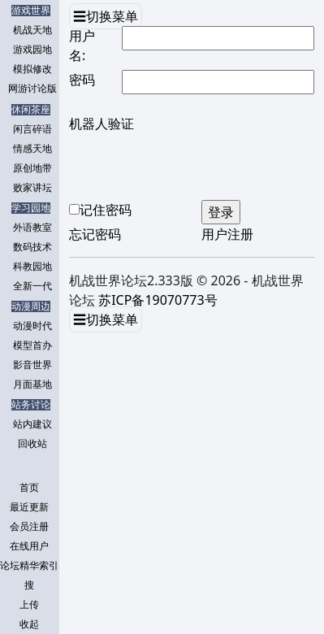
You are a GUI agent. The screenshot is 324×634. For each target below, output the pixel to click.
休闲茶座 (30, 109)
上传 (29, 604)
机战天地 (32, 30)
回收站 (32, 443)
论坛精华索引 (29, 565)
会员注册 (29, 526)
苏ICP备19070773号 (157, 300)
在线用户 (29, 546)
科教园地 (32, 266)
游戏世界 (30, 10)
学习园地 (30, 208)
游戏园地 (32, 49)
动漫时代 (32, 326)
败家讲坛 (32, 187)
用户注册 (227, 234)
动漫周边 (30, 306)
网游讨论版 (32, 88)
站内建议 (32, 424)
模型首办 (32, 345)
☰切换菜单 (105, 16)
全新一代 (32, 286)
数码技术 (32, 247)
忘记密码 (95, 234)
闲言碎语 (32, 129)
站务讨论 (30, 404)
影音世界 (32, 365)
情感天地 (32, 148)
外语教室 (32, 227)
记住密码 (106, 210)
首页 (29, 487)
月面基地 (32, 384)
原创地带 (32, 168)
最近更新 (29, 507)
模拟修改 (32, 69)
